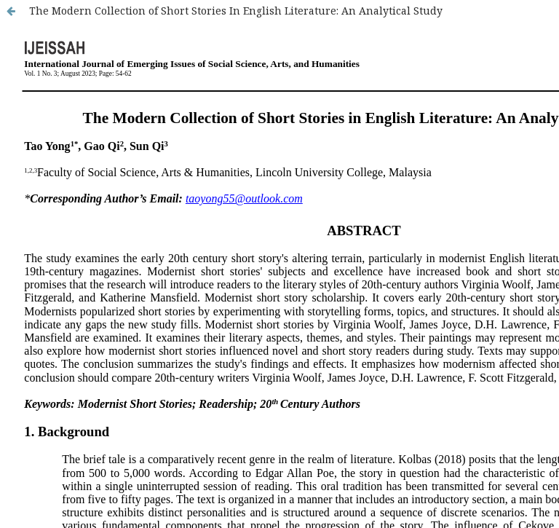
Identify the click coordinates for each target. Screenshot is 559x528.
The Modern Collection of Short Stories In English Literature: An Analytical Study (236, 10)
